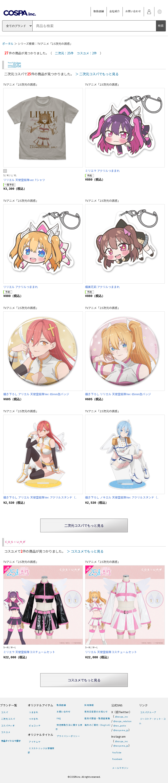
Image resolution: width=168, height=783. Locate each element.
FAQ (59, 718)
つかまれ (33, 718)
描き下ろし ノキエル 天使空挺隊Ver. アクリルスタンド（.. (121, 497)
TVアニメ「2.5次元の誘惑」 (20, 84)
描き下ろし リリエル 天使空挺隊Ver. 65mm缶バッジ (118, 394)
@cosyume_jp (121, 730)
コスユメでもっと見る (84, 680)
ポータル (8, 43)
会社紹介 (114, 11)
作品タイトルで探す (11, 740)
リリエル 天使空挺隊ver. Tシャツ (24, 180)
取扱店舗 (98, 11)
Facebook (117, 759)
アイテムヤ (34, 741)
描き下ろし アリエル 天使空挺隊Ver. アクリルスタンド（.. (40, 497)
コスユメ (5, 732)
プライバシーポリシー (68, 736)
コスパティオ (8, 725)
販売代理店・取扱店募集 (97, 718)
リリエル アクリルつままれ (20, 287)
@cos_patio (120, 725)
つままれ (33, 712)
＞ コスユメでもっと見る (85, 551)
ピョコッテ (34, 725)
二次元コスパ (8, 718)
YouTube (116, 752)
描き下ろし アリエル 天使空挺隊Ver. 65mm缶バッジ (36, 394)
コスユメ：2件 (87, 53)
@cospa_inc (121, 716)
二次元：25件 (64, 53)
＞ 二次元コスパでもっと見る (97, 73)
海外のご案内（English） (98, 724)
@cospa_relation (123, 721)
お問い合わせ (133, 11)
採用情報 (89, 705)
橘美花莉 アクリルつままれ (102, 287)
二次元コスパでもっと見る (84, 525)
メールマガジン (120, 767)
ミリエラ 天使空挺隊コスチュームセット (29, 652)
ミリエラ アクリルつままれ (102, 171)
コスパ (4, 712)
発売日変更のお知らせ (96, 711)
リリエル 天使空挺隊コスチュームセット (111, 652)
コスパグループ (148, 712)
